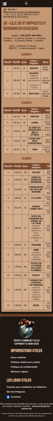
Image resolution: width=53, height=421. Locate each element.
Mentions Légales (19, 372)
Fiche (45, 69)
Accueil (12, 9)
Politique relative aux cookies (25, 362)
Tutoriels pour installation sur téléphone (27, 387)
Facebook (14, 397)
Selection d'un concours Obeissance (21, 12)
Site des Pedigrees (16, 392)
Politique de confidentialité (24, 367)
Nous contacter (18, 357)
